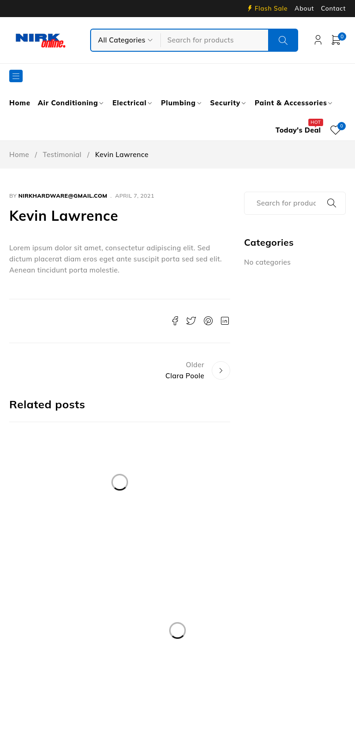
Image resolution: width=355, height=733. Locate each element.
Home (19, 154)
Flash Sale (271, 8)
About (304, 8)
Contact (333, 8)
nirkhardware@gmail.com (63, 195)
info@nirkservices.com (57, 628)
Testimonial (62, 154)
